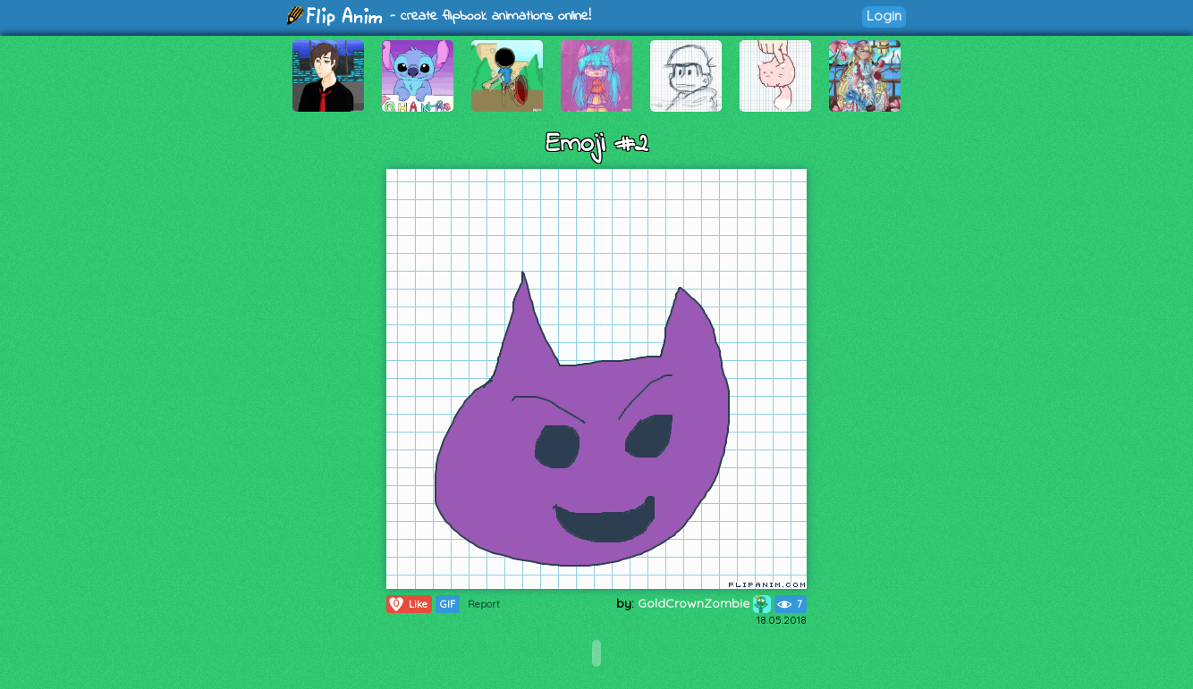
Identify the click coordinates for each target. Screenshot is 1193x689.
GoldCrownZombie (704, 603)
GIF (447, 604)
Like (407, 604)
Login (884, 15)
